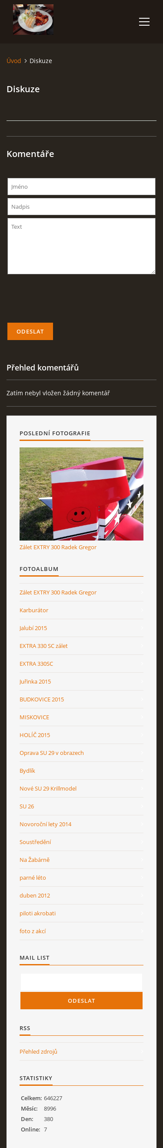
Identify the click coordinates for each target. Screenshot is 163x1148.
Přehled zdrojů (38, 1051)
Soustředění (35, 842)
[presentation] (82, 302)
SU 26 (27, 806)
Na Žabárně (35, 860)
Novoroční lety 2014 (45, 824)
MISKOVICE (34, 717)
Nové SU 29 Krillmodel (48, 788)
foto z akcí (33, 931)
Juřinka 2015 (35, 681)
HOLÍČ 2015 (35, 735)
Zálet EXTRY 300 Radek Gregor (58, 547)
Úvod (14, 61)
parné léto (33, 877)
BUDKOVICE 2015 (42, 699)
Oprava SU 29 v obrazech (52, 753)
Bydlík (27, 770)
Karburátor (34, 610)
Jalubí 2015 (33, 628)
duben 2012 (35, 895)
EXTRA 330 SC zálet (44, 646)
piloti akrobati (38, 913)
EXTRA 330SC (36, 663)
